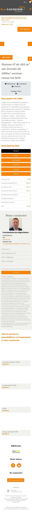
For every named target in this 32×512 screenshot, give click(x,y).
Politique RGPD (16, 502)
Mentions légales (15, 499)
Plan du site (7, 499)
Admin (11, 500)
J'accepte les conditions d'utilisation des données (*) (17, 269)
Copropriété (16, 160)
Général (16, 151)
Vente (24, 17)
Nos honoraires (24, 499)
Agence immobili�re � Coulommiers (11, 17)
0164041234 (6, 240)
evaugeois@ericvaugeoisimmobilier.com (16, 244)
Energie (16, 169)
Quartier (16, 174)
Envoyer (16, 272)
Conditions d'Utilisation (19, 325)
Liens (8, 500)
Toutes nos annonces (19, 500)
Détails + (16, 156)
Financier (16, 165)
